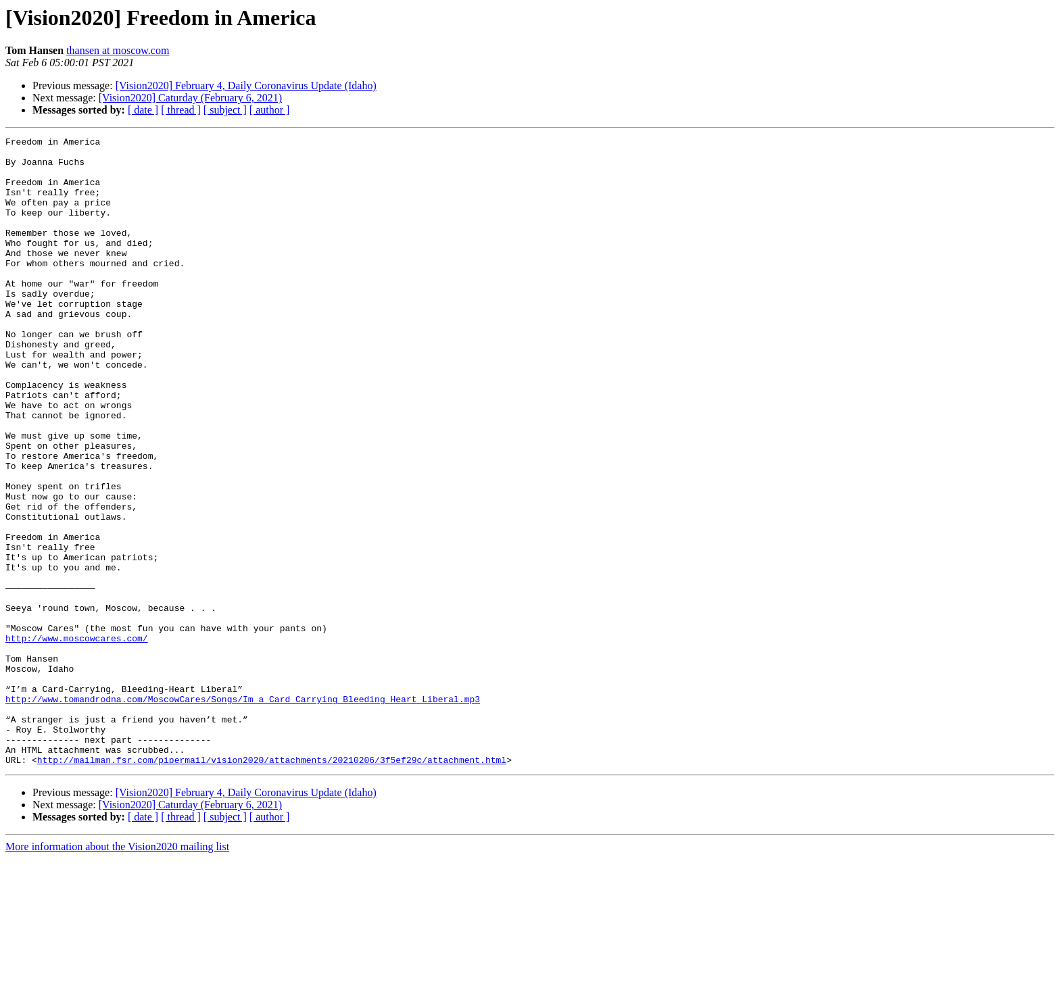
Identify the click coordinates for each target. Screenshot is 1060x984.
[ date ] (143, 110)
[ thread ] (181, 110)
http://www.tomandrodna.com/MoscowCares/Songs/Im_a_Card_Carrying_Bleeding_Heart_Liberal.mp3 (242, 812)
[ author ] (269, 110)
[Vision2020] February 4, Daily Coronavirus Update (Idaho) (246, 85)
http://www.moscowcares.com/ (76, 739)
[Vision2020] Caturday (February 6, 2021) (190, 97)
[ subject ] (225, 110)
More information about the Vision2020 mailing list (117, 972)
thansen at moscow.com (117, 50)
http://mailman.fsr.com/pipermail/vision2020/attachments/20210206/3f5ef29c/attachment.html (271, 885)
